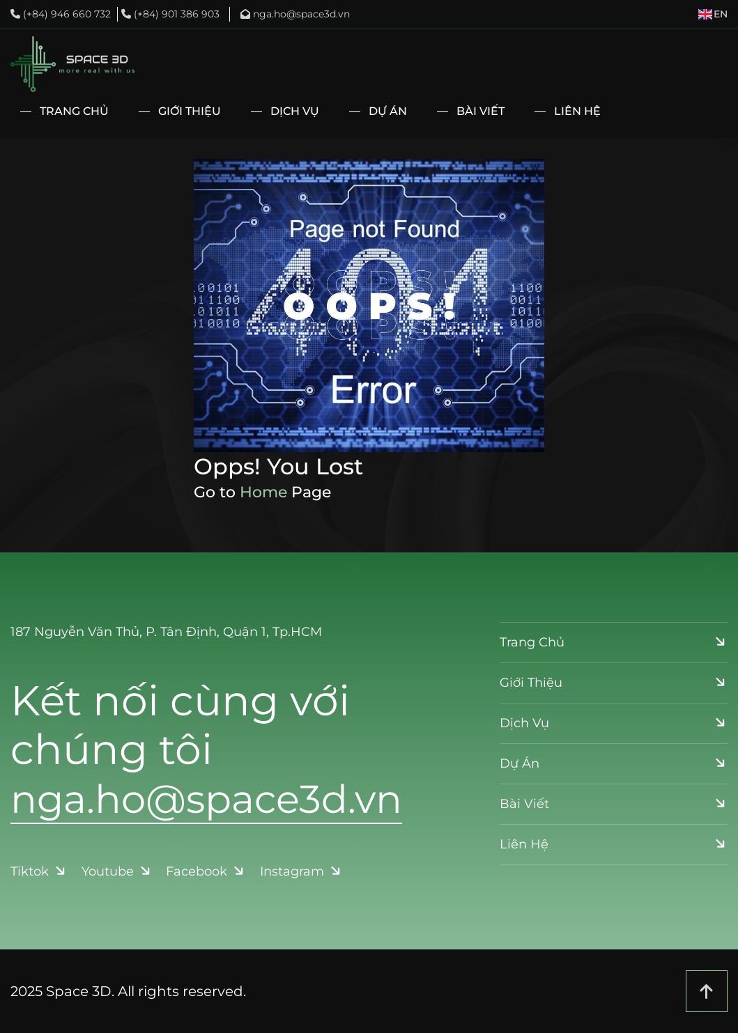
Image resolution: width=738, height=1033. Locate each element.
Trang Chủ (74, 111)
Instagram (302, 871)
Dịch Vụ (294, 111)
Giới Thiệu (189, 111)
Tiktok (39, 871)
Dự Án (388, 111)
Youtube (117, 871)
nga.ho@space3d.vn (295, 14)
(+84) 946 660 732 (60, 14)
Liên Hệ (577, 111)
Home (263, 492)
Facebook (206, 871)
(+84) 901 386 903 (170, 14)
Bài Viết (480, 111)
